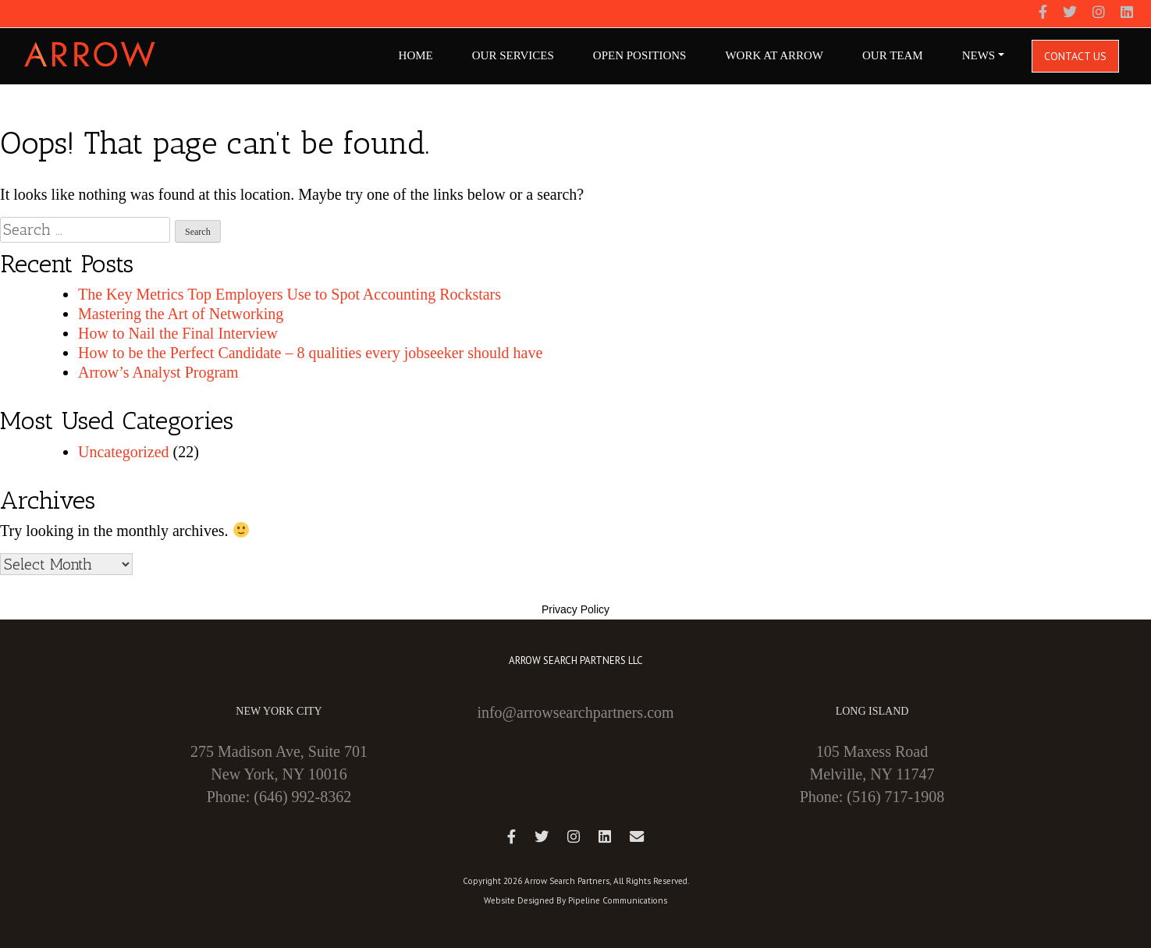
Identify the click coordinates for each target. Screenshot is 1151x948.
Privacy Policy (575, 609)
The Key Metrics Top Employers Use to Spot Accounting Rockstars (289, 294)
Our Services (513, 55)
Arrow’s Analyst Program (158, 372)
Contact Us (1075, 56)
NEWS (979, 55)
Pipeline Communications (617, 900)
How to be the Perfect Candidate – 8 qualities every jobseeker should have (310, 352)
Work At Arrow (774, 55)
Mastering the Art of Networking (180, 313)
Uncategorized (123, 451)
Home (416, 55)
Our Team (892, 55)
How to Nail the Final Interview (178, 333)
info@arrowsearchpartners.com (575, 712)
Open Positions (640, 55)
